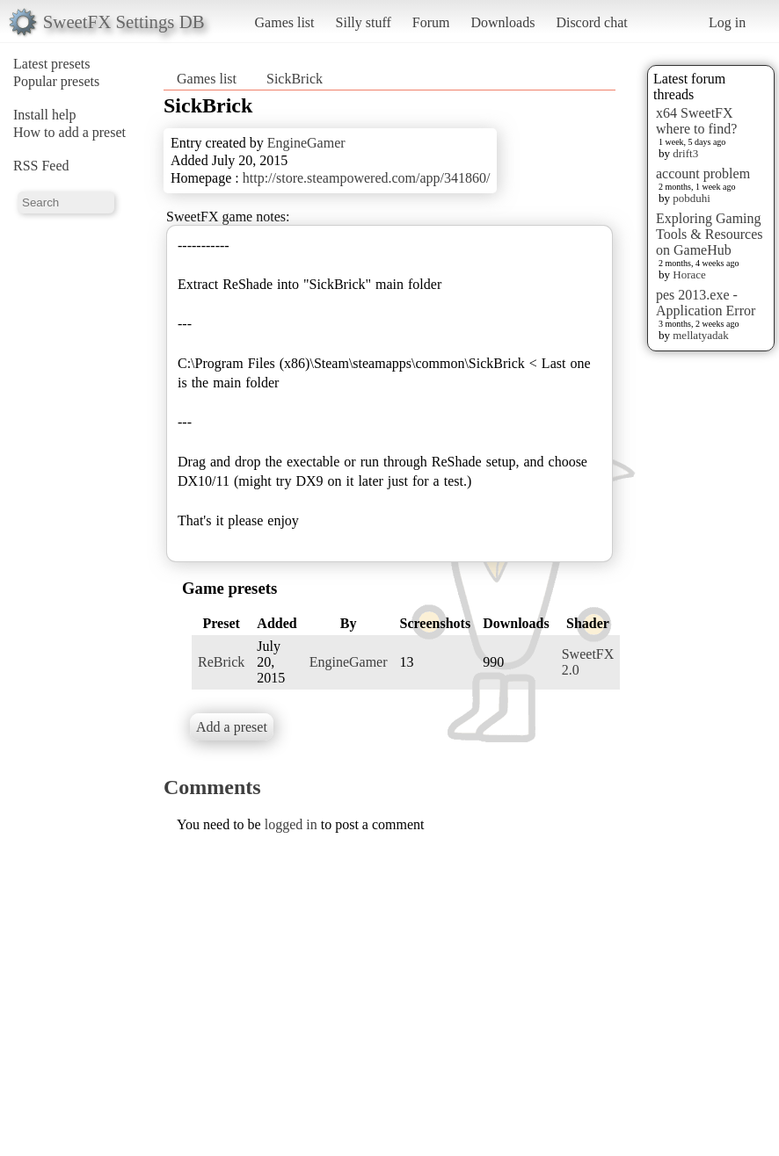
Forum (431, 22)
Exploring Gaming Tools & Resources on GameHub (709, 234)
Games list (285, 22)
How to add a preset (69, 132)
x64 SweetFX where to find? (696, 120)
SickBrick (294, 78)
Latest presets (52, 63)
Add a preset (231, 726)
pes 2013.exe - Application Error (705, 302)
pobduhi (691, 198)
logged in (291, 824)
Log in (727, 22)
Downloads (502, 22)
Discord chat (591, 22)
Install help (44, 114)
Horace (689, 274)
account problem (703, 173)
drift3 (685, 153)
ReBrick (221, 661)
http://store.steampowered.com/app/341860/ (367, 177)
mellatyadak (701, 335)
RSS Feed (41, 165)
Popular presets (56, 81)
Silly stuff (363, 22)
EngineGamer (306, 142)
